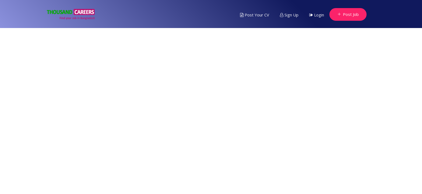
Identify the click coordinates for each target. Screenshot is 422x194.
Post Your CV (254, 15)
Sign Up (289, 15)
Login (316, 15)
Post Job (348, 14)
